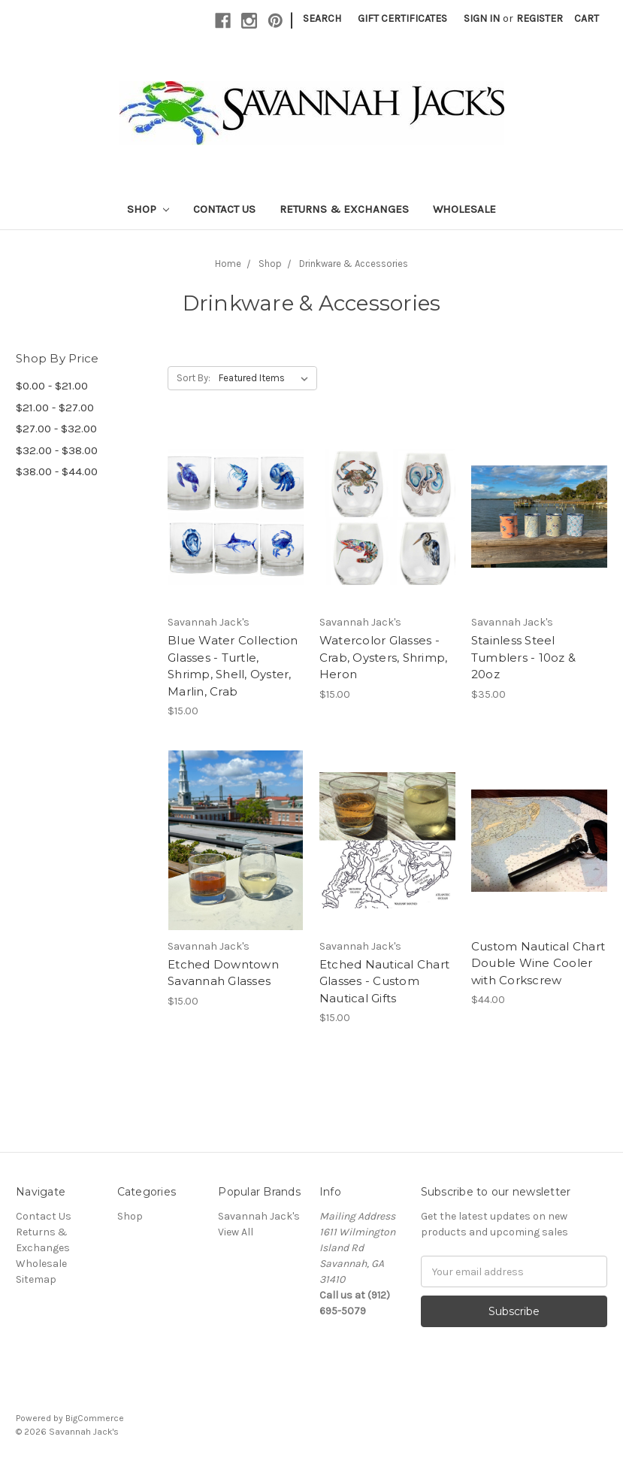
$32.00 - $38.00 (57, 450)
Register (539, 18)
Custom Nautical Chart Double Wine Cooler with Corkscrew (538, 963)
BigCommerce (94, 1418)
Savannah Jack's (259, 1216)
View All (235, 1232)
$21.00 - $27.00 (55, 407)
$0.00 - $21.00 (52, 386)
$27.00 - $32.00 (56, 428)
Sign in (482, 18)
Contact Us (224, 209)
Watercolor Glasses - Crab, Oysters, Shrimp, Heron (383, 657)
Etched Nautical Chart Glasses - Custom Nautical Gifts (384, 981)
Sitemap (36, 1279)
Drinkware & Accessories (353, 263)
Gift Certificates (402, 18)
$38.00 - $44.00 (57, 471)
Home (228, 263)
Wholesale (464, 209)
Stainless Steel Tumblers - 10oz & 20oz (523, 657)
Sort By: (193, 377)
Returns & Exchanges (344, 209)
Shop (148, 209)
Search (322, 18)
